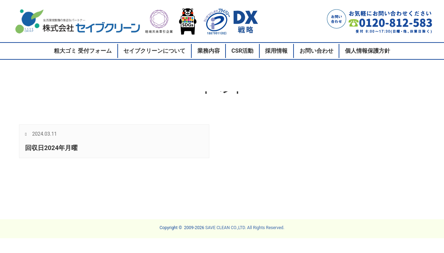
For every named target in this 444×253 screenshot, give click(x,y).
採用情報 (276, 50)
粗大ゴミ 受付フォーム (83, 50)
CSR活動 (243, 50)
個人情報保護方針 (367, 50)
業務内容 (208, 50)
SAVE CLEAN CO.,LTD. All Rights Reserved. (245, 227)
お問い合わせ (316, 50)
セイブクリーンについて (154, 50)
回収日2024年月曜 (51, 147)
